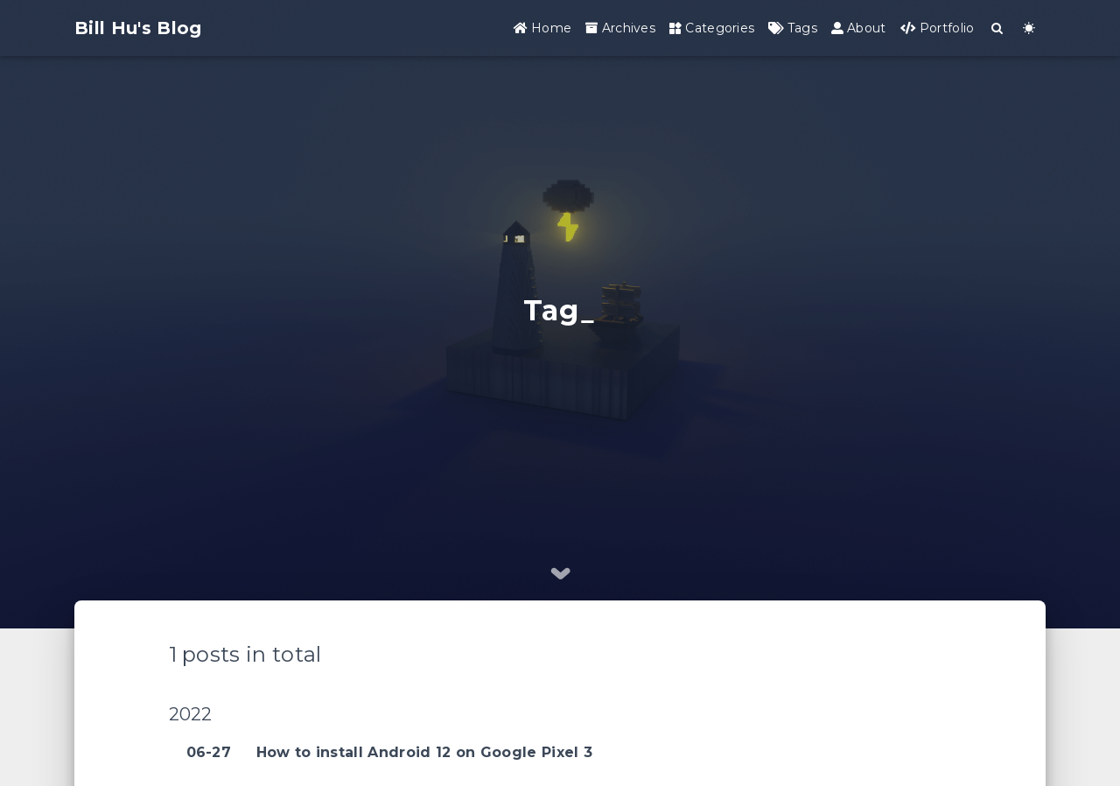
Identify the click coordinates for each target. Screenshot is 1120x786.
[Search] (998, 28)
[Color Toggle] (1029, 28)
